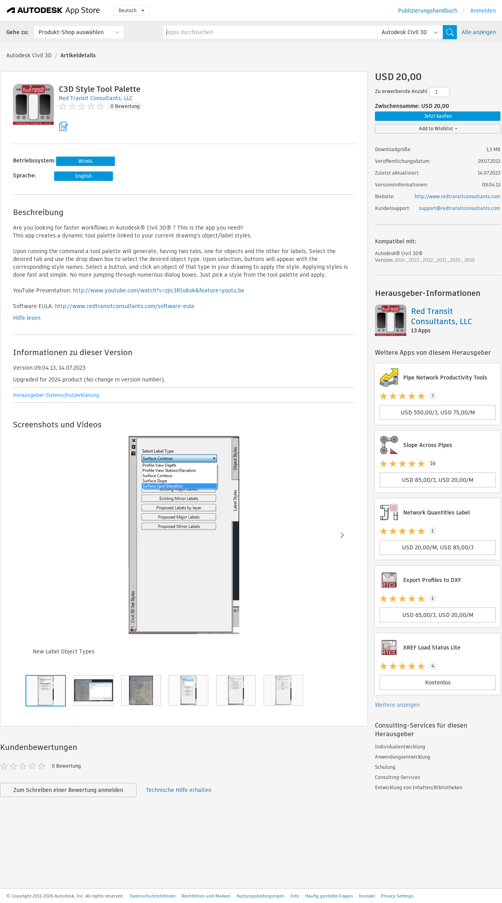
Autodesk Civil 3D (29, 55)
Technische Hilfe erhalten (178, 790)
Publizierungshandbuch (427, 11)
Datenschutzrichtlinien (153, 896)
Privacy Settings (397, 896)
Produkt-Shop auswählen (71, 32)
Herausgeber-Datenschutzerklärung (56, 395)
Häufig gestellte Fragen (329, 896)
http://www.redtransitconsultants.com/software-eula (124, 306)
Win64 (85, 161)
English (83, 176)
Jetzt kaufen (438, 116)
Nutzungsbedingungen (260, 896)
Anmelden (483, 11)
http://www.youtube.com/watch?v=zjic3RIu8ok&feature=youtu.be (158, 290)
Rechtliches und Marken (206, 896)
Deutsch (131, 10)
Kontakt (367, 896)
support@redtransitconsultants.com (459, 208)
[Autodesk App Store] (53, 10)
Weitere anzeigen (397, 705)
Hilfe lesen (26, 318)
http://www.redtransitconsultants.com (457, 196)
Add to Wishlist (438, 128)
